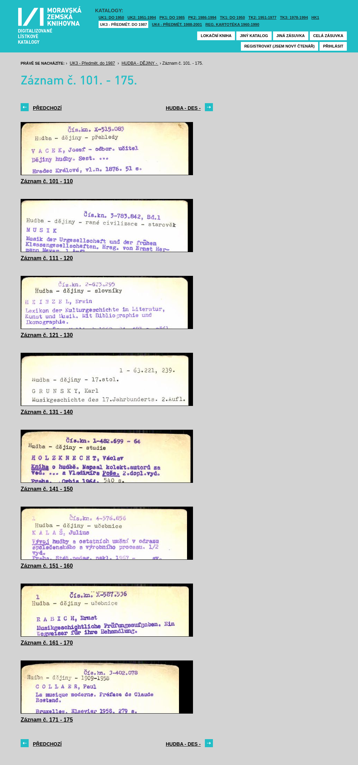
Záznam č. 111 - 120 (47, 258)
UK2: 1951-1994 (142, 17)
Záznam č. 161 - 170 (47, 643)
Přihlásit (333, 46)
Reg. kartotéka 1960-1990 (232, 24)
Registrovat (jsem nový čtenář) (279, 46)
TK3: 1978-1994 (294, 17)
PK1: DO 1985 (172, 17)
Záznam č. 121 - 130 (47, 335)
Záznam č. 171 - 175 (47, 720)
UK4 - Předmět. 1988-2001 (177, 24)
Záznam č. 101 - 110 (47, 181)
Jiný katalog (254, 36)
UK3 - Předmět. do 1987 (123, 24)
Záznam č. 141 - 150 (47, 489)
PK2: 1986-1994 (202, 17)
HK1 (315, 17)
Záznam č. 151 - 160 (47, 566)
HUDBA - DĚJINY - (140, 63)
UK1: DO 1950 (111, 17)
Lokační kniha (216, 36)
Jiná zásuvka (291, 36)
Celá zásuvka (328, 36)
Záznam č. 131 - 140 (47, 412)
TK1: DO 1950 (232, 17)
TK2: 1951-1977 (263, 17)
